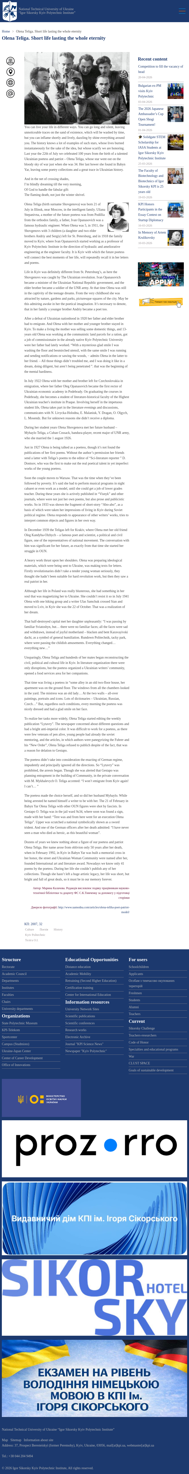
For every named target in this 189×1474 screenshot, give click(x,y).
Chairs (6, 1002)
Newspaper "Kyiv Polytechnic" (86, 1051)
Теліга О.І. (31, 940)
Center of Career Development (22, 1058)
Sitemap (16, 1440)
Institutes (8, 988)
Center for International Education (88, 995)
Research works (75, 1030)
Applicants (136, 974)
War (131, 1056)
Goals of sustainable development (151, 1070)
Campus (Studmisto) (15, 1044)
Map (5, 1440)
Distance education (78, 967)
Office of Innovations (16, 1065)
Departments (10, 981)
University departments (17, 1009)
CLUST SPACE (139, 1063)
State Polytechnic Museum (19, 1023)
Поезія (44, 929)
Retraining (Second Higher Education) (90, 981)
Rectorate (8, 967)
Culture (29, 929)
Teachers (135, 1014)
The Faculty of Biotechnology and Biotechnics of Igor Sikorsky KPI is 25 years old (151, 181)
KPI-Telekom (11, 1030)
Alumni (134, 1007)
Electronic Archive (77, 1037)
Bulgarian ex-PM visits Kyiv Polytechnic (149, 91)
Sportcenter (9, 1037)
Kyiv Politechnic (35, 935)
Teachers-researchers (143, 1035)
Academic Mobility (78, 974)
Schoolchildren (139, 967)
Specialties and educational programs (153, 1049)
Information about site (38, 1440)
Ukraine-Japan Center (16, 1051)
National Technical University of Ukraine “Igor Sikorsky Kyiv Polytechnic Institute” (47, 11)
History (58, 929)
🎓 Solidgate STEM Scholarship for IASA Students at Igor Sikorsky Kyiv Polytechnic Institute (152, 147)
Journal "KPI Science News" (84, 1044)
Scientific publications (80, 1016)
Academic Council (14, 974)
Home (6, 31)
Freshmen (135, 993)
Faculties (8, 995)
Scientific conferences (80, 1023)
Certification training (79, 988)
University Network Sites (82, 1009)
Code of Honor (139, 1042)
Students (134, 1000)
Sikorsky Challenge (142, 1028)
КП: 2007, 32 (33, 924)
